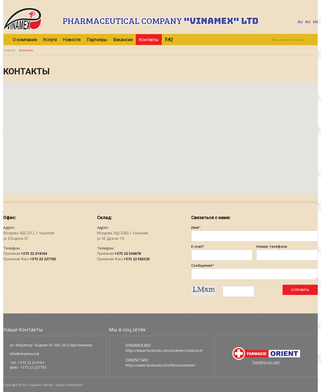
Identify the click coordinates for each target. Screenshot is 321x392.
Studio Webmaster (69, 385)
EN (315, 21)
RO (308, 21)
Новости (72, 39)
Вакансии (123, 39)
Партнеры (97, 39)
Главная (9, 50)
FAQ (169, 39)
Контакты (149, 39)
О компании (25, 39)
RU (300, 21)
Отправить (300, 290)
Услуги (50, 39)
